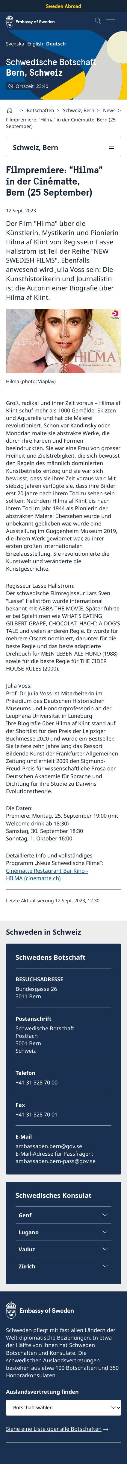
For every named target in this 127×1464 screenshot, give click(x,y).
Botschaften (40, 110)
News (109, 110)
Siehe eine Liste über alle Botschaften (54, 1428)
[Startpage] (12, 110)
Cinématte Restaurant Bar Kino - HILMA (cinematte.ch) (47, 874)
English (35, 43)
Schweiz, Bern (78, 110)
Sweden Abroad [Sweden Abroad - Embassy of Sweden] (63, 6)
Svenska (15, 43)
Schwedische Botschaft (51, 67)
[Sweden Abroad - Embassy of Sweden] (36, 21)
